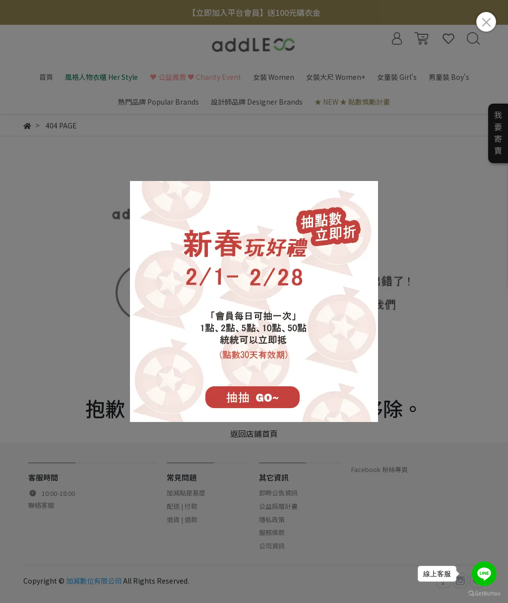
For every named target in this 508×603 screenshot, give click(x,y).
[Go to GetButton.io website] (484, 593)
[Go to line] (484, 573)
